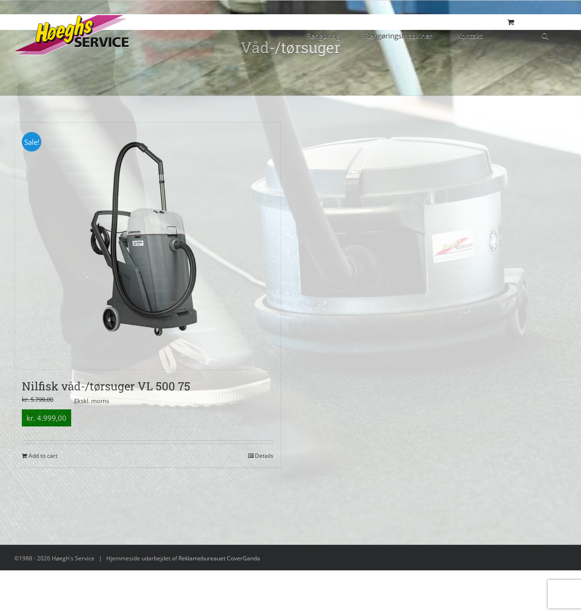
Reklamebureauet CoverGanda (219, 558)
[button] (545, 35)
